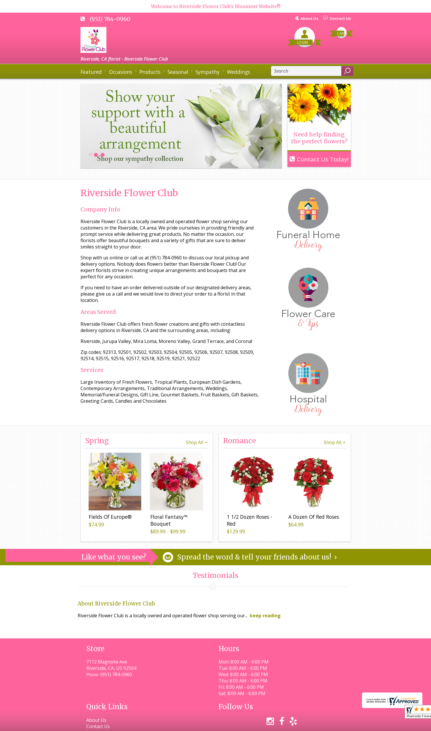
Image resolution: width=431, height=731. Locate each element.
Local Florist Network (291, 724)
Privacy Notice (246, 724)
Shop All (197, 442)
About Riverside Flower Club (116, 603)
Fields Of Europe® (109, 517)
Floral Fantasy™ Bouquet (168, 521)
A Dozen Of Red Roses (313, 517)
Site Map (331, 724)
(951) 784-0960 (110, 19)
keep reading (265, 615)
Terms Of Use (209, 724)
